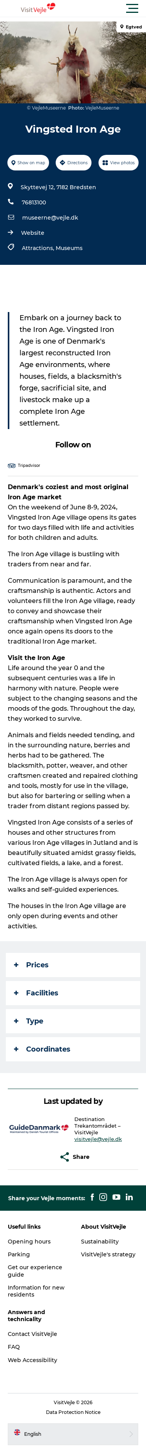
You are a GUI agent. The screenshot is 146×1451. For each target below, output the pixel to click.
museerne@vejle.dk (50, 217)
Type (28, 1021)
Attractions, (39, 248)
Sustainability (100, 1241)
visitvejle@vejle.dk (98, 1139)
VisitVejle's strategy (108, 1254)
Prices (31, 965)
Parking (19, 1254)
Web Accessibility (32, 1360)
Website (32, 232)
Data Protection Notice (73, 1412)
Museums (69, 248)
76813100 (34, 202)
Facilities (36, 993)
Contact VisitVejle (32, 1333)
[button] (108, 8)
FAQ (14, 1346)
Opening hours (29, 1241)
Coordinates (42, 1049)
